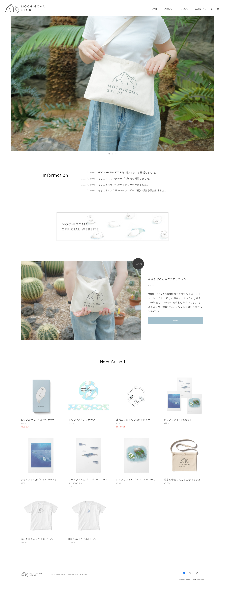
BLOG (184, 9)
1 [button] (109, 153)
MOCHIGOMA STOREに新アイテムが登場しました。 (127, 172)
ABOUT (169, 9)
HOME (154, 9)
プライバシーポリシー (57, 574)
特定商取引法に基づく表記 (78, 574)
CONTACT (201, 9)
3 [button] (116, 153)
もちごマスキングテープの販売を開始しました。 (125, 178)
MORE (175, 320)
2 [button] (112, 153)
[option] (112, 83)
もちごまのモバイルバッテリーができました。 (123, 184)
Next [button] (209, 83)
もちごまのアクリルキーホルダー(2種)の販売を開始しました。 (132, 190)
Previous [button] (15, 83)
